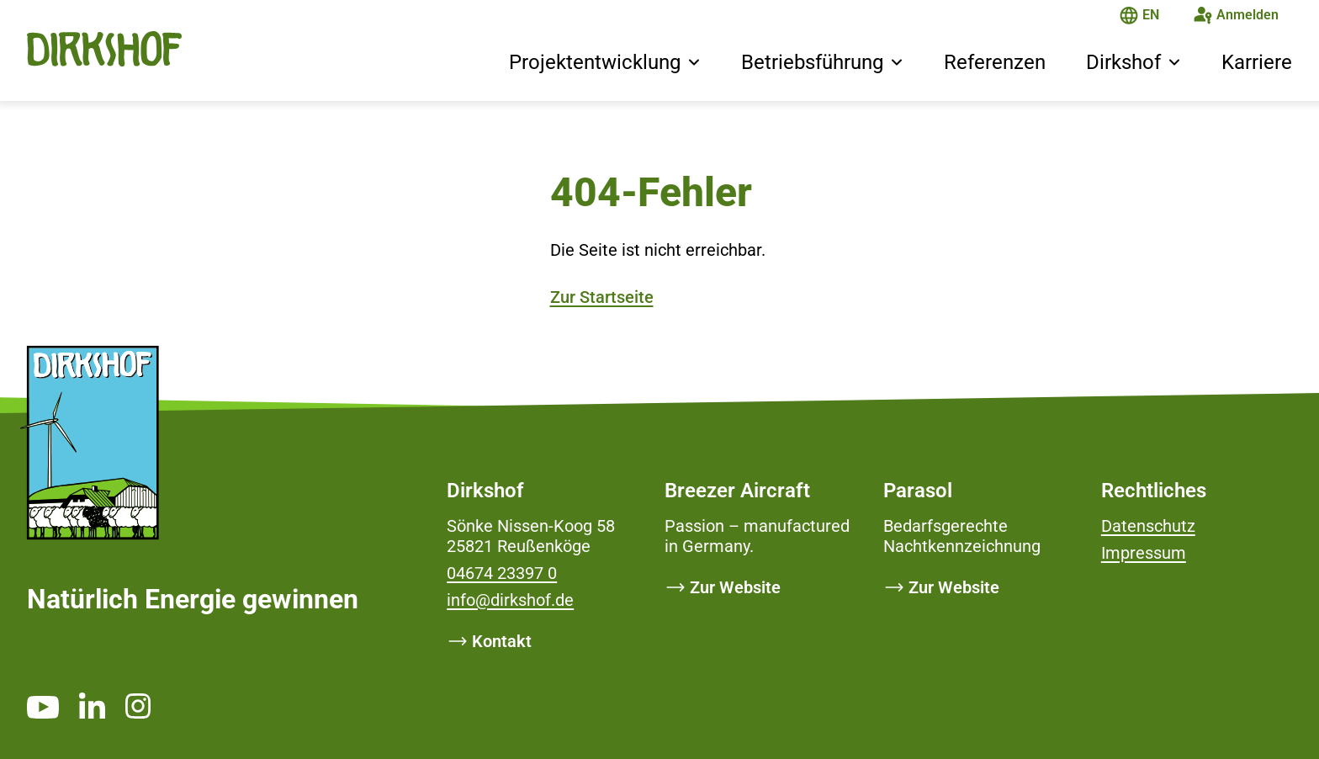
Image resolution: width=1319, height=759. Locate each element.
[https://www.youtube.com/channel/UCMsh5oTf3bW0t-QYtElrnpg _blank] (43, 707)
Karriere (1256, 62)
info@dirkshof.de (510, 600)
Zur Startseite (602, 297)
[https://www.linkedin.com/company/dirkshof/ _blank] (92, 705)
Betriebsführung (812, 62)
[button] (694, 64)
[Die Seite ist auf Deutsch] (1129, 17)
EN (1150, 15)
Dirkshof (1123, 62)
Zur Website (735, 587)
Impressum (1143, 553)
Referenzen (995, 62)
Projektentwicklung (595, 62)
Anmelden (1247, 15)
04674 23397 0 (502, 573)
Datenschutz (1148, 526)
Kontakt (502, 641)
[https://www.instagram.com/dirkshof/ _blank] (138, 705)
